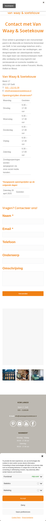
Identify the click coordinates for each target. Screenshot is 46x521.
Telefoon (8, 241)
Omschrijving (12, 268)
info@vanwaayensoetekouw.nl (18, 91)
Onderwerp (10, 255)
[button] (42, 456)
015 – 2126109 (23, 410)
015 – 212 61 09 (12, 88)
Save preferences (23, 512)
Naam (7, 215)
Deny (23, 505)
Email (7, 228)
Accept (23, 498)
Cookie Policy (16, 517)
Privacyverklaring (27, 517)
